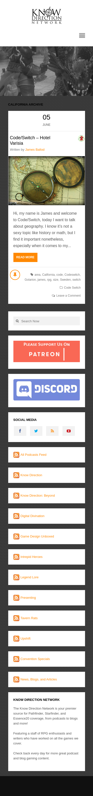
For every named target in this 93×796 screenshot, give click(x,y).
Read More (25, 257)
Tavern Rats (29, 618)
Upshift (26, 638)
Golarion (30, 279)
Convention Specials (35, 659)
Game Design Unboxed (37, 536)
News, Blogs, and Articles (39, 679)
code (59, 274)
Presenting (28, 597)
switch (76, 279)
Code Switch (72, 287)
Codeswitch (72, 274)
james (41, 279)
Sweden (65, 279)
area (37, 274)
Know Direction (31, 475)
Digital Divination (33, 516)
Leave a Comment (68, 295)
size (55, 279)
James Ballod (35, 149)
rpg (49, 279)
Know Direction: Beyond (38, 495)
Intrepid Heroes (32, 557)
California (48, 274)
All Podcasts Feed (34, 455)
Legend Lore (30, 577)
